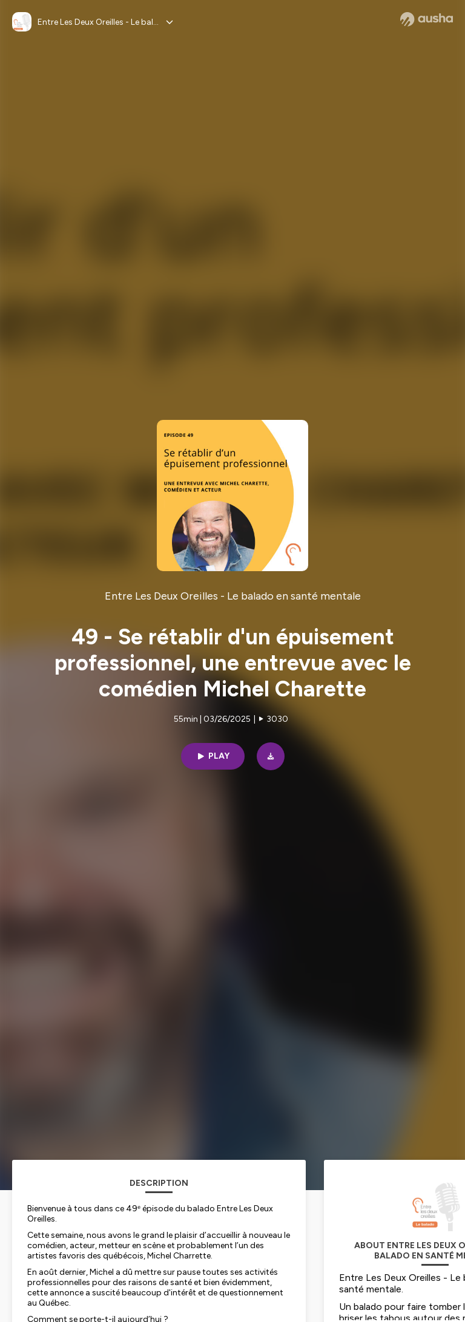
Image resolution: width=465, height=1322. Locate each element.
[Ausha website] (426, 19)
